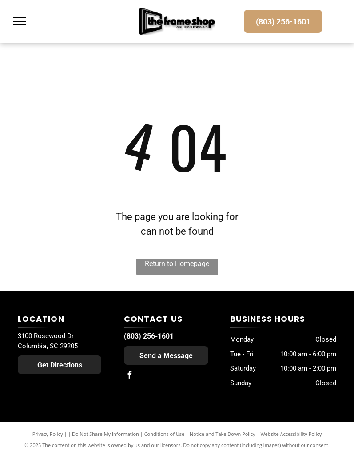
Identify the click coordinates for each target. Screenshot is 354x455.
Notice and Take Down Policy (222, 434)
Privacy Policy (47, 434)
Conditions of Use (164, 434)
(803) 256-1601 (149, 336)
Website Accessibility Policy (291, 434)
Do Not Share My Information (105, 434)
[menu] (19, 21)
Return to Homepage (177, 263)
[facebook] (129, 376)
